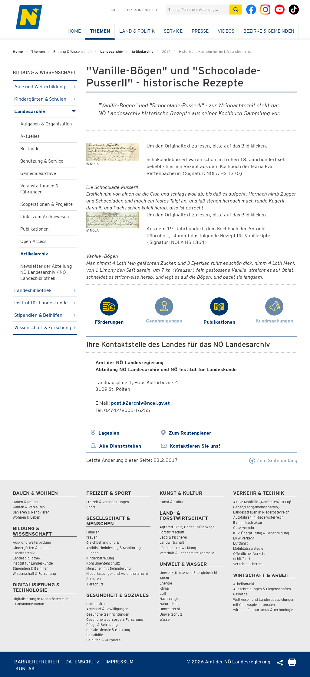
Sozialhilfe (94, 635)
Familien (93, 532)
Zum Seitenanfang (273, 460)
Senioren (93, 578)
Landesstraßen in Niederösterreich (261, 512)
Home (74, 31)
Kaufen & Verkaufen (29, 507)
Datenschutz (82, 662)
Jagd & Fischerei (173, 537)
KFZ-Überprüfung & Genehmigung (261, 533)
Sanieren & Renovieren (31, 512)
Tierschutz (95, 584)
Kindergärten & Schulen (45, 99)
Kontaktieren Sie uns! (195, 446)
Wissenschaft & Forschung (45, 327)
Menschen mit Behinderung (108, 568)
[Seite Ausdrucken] (292, 664)
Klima (164, 588)
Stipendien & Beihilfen (45, 315)
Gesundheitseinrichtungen (107, 614)
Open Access (33, 241)
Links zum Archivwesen (44, 216)
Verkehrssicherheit (248, 564)
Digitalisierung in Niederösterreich (40, 599)
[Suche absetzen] (235, 10)
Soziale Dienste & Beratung (108, 629)
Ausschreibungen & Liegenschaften (262, 589)
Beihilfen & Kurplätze (103, 640)
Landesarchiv (111, 51)
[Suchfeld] (197, 10)
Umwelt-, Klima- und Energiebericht (188, 572)
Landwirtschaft (172, 542)
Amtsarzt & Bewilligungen (107, 609)
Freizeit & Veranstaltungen (107, 502)
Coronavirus (96, 603)
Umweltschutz (171, 614)
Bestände (29, 148)
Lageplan (108, 433)
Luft (163, 593)
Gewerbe (240, 594)
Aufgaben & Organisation (46, 124)
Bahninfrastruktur (247, 522)
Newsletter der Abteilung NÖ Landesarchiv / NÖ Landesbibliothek (46, 272)
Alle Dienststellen (120, 446)
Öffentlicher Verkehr (249, 553)
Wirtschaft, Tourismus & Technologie (263, 609)
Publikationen (34, 229)
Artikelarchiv (142, 51)
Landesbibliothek (45, 290)
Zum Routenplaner (190, 433)
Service (173, 31)
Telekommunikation (28, 604)
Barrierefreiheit (37, 662)
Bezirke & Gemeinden (268, 31)
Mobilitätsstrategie (248, 548)
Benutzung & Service (41, 161)
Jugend (92, 553)
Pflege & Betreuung (102, 624)
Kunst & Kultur (172, 502)
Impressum (119, 662)
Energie (166, 583)
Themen (100, 31)
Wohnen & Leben (26, 517)
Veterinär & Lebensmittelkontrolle (187, 553)
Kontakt (26, 669)
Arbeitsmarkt (243, 583)
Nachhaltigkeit (171, 598)
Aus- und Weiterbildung (45, 86)
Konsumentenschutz (103, 563)
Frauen (91, 537)
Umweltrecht (170, 609)
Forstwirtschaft (172, 532)
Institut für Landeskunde (45, 303)
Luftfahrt (240, 543)
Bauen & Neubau (26, 502)
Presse (200, 31)
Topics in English (141, 10)
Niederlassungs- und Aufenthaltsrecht (117, 573)
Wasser (165, 619)
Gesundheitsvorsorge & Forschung (114, 619)
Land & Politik (137, 31)
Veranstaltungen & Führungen (39, 189)
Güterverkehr (244, 527)
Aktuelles (30, 136)
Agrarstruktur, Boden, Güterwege (187, 527)
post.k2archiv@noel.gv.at (140, 403)
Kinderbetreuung (100, 558)
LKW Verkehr (243, 538)
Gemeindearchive (38, 173)
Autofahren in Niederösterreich (258, 517)
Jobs (114, 10)
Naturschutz (170, 603)
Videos (226, 31)
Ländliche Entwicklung (178, 548)
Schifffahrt (241, 558)
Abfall (164, 578)
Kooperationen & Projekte (46, 204)
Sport (90, 507)
